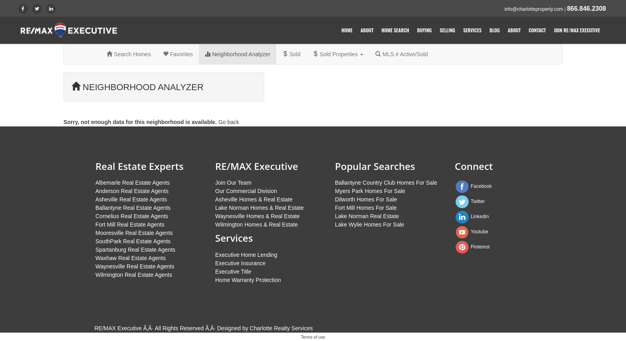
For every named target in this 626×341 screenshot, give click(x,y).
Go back (228, 122)
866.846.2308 (586, 8)
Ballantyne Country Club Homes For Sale (386, 182)
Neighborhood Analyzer (237, 54)
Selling (447, 30)
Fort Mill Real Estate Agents (129, 224)
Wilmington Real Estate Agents (133, 275)
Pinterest (480, 247)
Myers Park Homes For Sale (370, 191)
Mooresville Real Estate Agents (134, 233)
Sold (291, 54)
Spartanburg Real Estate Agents (135, 249)
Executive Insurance (240, 263)
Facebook (481, 186)
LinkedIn (480, 216)
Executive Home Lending (246, 255)
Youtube (479, 232)
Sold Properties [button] (338, 54)
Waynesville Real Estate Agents (134, 266)
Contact (537, 30)
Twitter (478, 201)
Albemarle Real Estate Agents (132, 182)
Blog (494, 30)
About (367, 30)
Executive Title (233, 271)
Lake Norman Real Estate (367, 216)
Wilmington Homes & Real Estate (256, 224)
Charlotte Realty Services (281, 328)
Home (347, 30)
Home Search (395, 30)
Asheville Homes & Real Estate (254, 199)
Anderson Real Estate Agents (131, 191)
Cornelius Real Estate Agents (131, 216)
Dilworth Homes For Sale (366, 199)
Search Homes (129, 54)
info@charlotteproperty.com (534, 9)
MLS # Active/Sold (401, 54)
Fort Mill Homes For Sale (366, 208)
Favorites (178, 54)
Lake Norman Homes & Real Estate (259, 208)
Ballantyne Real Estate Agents (132, 208)
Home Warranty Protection (248, 280)
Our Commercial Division (246, 191)
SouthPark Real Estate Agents (132, 241)
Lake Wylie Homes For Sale (369, 224)
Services (472, 30)
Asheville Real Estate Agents (131, 199)
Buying (424, 30)
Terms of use (313, 337)
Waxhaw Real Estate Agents (130, 258)
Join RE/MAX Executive (577, 30)
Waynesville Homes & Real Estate (257, 216)
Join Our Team (233, 182)
